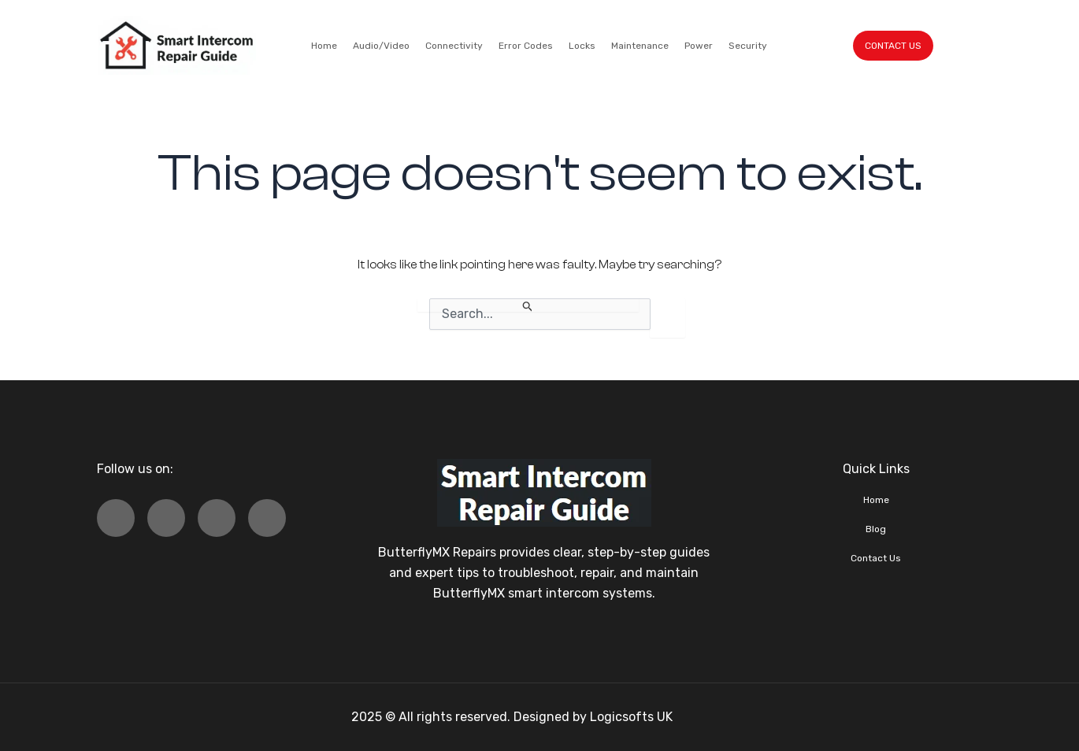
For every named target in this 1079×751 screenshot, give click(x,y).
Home (324, 45)
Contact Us (876, 558)
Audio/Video (381, 45)
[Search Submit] (528, 305)
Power (698, 45)
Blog (876, 529)
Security (748, 45)
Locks (582, 45)
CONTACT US (893, 45)
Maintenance (640, 45)
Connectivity (454, 45)
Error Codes (526, 45)
